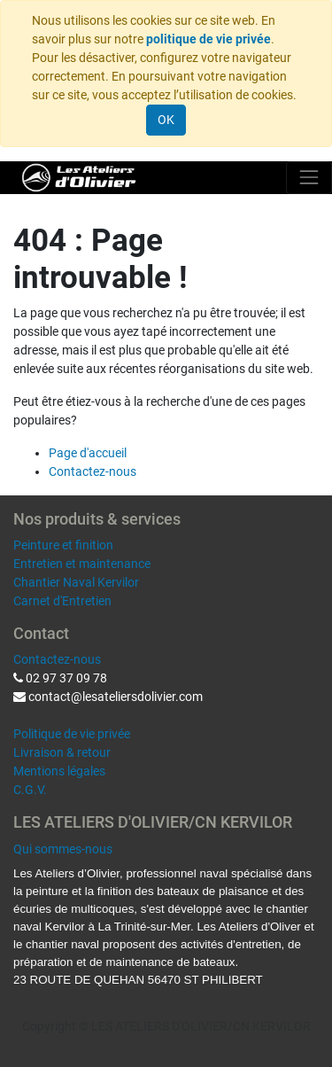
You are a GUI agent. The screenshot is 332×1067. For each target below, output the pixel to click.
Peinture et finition (63, 545)
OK (166, 120)
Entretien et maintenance (82, 564)
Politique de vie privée (71, 734)
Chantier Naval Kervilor (76, 582)
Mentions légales (59, 771)
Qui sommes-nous (62, 849)
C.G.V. (30, 790)
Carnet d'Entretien (62, 601)
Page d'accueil (88, 453)
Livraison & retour (62, 752)
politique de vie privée (208, 39)
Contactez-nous (92, 471)
